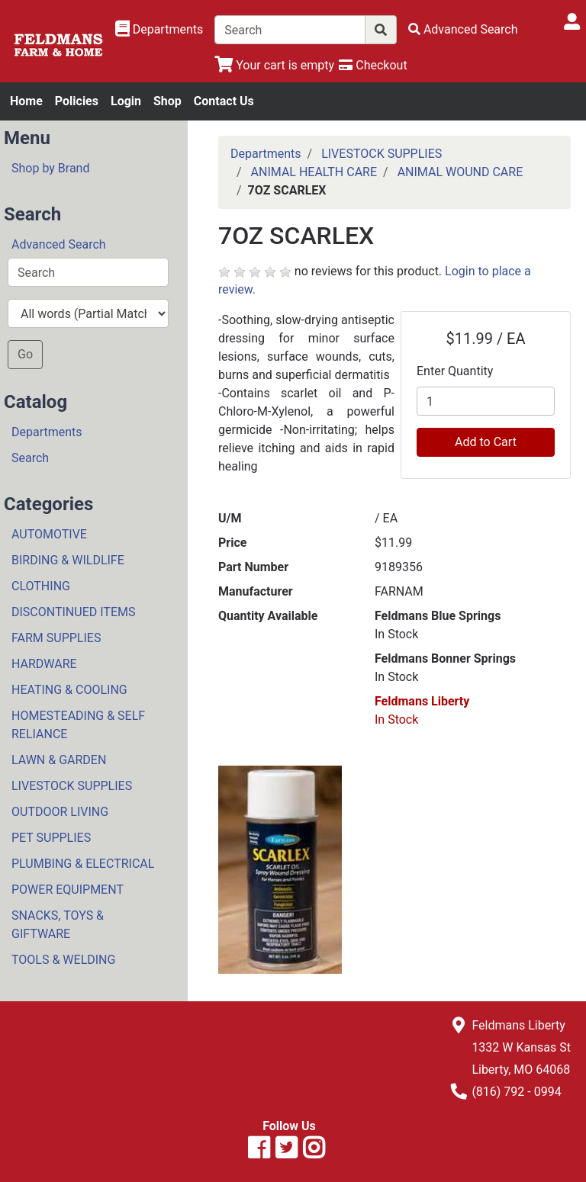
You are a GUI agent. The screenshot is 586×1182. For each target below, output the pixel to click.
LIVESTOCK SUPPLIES (71, 786)
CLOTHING (40, 586)
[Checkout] (373, 65)
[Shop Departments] (159, 30)
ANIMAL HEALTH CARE (314, 172)
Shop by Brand (50, 168)
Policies (76, 101)
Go (25, 354)
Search (30, 458)
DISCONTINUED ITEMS (73, 612)
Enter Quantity (455, 371)
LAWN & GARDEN (58, 760)
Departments (46, 432)
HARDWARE (44, 664)
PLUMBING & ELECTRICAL (82, 863)
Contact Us (224, 101)
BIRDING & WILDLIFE (67, 560)
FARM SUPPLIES (56, 638)
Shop (167, 101)
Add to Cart (486, 442)
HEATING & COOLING (69, 690)
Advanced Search (58, 244)
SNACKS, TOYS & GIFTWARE (57, 924)
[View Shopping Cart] (274, 65)
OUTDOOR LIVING (59, 812)
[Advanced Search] (463, 29)
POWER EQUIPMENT (67, 889)
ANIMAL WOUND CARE (460, 172)
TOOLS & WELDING (63, 959)
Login (126, 101)
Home (26, 101)
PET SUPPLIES (51, 837)
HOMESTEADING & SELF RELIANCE (78, 724)
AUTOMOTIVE (49, 534)
